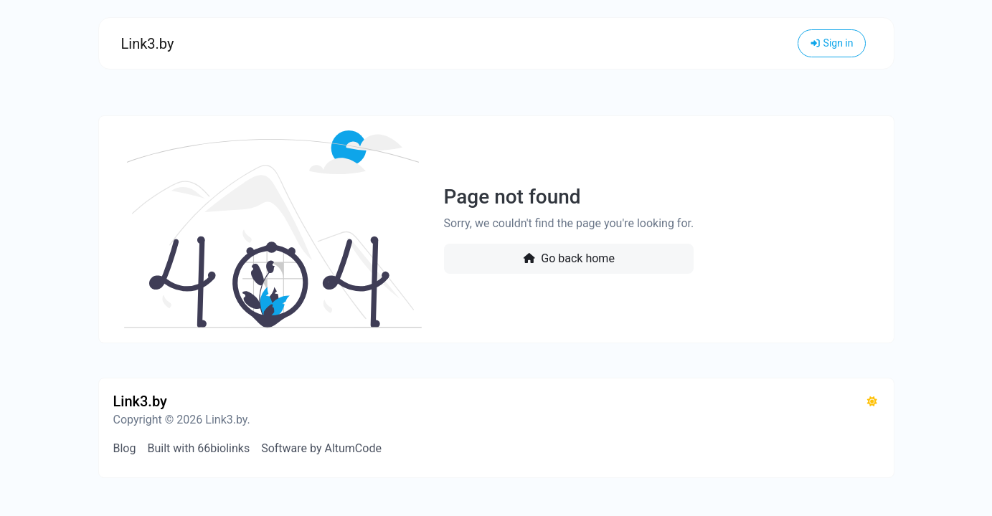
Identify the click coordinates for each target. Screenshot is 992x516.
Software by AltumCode (321, 448)
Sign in (832, 43)
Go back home (569, 258)
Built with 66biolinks (198, 448)
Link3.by (147, 43)
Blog (124, 448)
